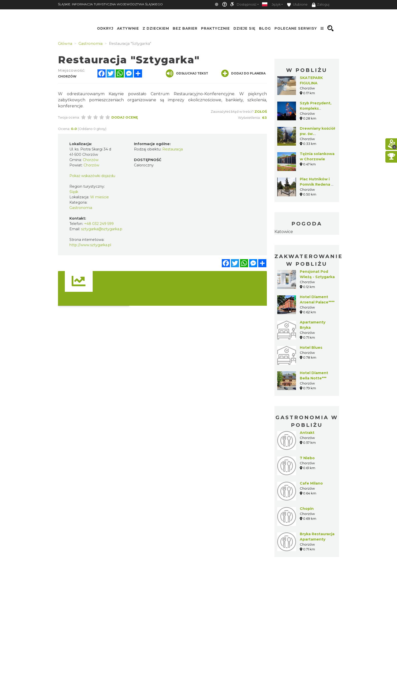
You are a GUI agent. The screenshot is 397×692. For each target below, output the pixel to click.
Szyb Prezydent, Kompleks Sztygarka (315, 108)
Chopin (307, 508)
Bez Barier (185, 28)
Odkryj (105, 28)
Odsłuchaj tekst (187, 73)
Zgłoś (260, 111)
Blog (265, 28)
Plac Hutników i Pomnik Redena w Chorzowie (317, 184)
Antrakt (307, 432)
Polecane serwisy (295, 28)
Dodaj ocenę (124, 117)
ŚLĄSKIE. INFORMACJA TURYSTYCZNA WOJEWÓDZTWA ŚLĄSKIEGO (110, 4)
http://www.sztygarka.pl (90, 245)
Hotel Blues (311, 347)
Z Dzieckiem (156, 28)
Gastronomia (80, 207)
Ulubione (297, 5)
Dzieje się (244, 28)
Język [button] (276, 4)
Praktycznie (215, 28)
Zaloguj (320, 5)
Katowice (283, 231)
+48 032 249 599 (99, 223)
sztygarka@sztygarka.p (101, 229)
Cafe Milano (311, 483)
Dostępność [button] (246, 4)
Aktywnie (128, 28)
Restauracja (172, 149)
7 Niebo (307, 458)
